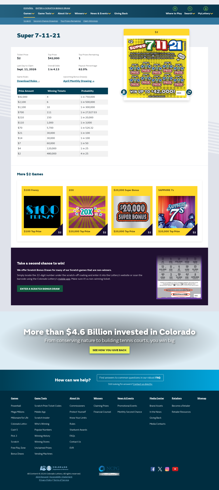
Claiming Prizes (101, 405)
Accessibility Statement (61, 477)
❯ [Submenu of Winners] (85, 14)
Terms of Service (61, 480)
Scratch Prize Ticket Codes (48, 405)
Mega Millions (17, 412)
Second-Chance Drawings (45, 21)
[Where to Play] (175, 8)
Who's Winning (42, 424)
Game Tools (44, 13)
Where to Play (174, 13)
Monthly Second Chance (130, 412)
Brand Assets (156, 405)
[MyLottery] (205, 8)
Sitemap (201, 398)
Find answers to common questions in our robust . (130, 377)
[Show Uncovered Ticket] (124, 92)
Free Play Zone (18, 447)
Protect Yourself (78, 412)
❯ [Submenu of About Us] (70, 14)
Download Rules (28, 81)
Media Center (157, 398)
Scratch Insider (42, 417)
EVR (72, 447)
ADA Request (42, 477)
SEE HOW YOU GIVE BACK (110, 350)
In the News (156, 412)
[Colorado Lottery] (12, 12)
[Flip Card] (189, 92)
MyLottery (204, 13)
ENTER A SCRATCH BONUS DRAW (40, 288)
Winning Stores (42, 441)
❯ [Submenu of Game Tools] (53, 14)
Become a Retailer (181, 405)
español (28, 8)
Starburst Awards (78, 429)
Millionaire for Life (19, 417)
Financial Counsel (102, 412)
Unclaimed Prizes (43, 447)
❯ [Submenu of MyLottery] (211, 14)
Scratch (27, 21)
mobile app (64, 278)
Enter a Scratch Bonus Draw (53, 8)
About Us (63, 13)
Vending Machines (43, 453)
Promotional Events (127, 405)
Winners (79, 13)
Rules (72, 424)
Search (188, 13)
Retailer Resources (181, 412)
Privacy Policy (45, 480)
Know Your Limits (78, 417)
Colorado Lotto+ (19, 424)
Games (27, 13)
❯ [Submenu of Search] (194, 14)
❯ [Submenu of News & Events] (109, 14)
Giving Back (121, 13)
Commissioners (77, 405)
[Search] (190, 8)
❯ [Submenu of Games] (33, 14)
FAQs (72, 435)
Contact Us (75, 441)
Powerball (16, 405)
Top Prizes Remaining (71, 21)
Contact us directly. (143, 384)
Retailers (177, 398)
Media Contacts (157, 424)
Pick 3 (14, 435)
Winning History (42, 435)
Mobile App (40, 412)
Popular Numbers (43, 429)
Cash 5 (14, 429)
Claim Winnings (90, 21)
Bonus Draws (17, 453)
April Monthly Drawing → (78, 81)
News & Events (99, 13)
